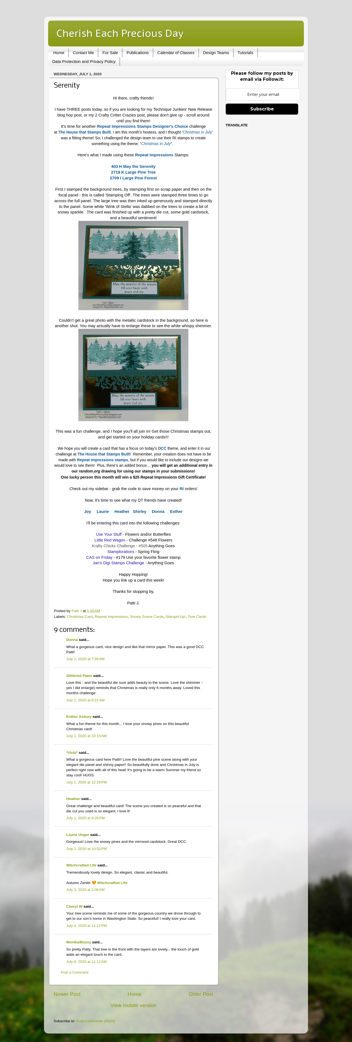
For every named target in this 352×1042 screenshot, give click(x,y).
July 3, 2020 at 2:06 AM (85, 890)
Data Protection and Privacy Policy (84, 61)
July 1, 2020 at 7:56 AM (85, 659)
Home (58, 52)
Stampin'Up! (176, 617)
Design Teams (216, 52)
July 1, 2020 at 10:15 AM (86, 736)
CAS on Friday (99, 557)
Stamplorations (121, 551)
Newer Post (67, 994)
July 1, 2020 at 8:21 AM (85, 700)
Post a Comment (75, 972)
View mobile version (133, 1005)
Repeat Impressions (111, 617)
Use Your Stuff (109, 534)
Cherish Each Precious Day (119, 33)
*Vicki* (72, 753)
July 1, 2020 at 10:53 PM (86, 849)
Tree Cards (197, 617)
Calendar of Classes (175, 52)
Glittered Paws (79, 676)
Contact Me (83, 52)
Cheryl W (74, 906)
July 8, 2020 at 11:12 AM (86, 962)
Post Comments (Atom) (95, 1021)
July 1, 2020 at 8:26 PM (85, 818)
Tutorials (245, 52)
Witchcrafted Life (81, 865)
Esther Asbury (79, 717)
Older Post (201, 994)
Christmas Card (80, 617)
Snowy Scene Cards (146, 617)
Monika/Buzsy (78, 942)
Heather (73, 799)
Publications (138, 52)
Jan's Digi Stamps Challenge (118, 563)
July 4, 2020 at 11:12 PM (86, 926)
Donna (72, 640)
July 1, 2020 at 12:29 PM (86, 782)
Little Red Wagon (110, 540)
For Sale (110, 52)
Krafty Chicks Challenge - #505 (119, 546)
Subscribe (262, 109)
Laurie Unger (77, 835)
